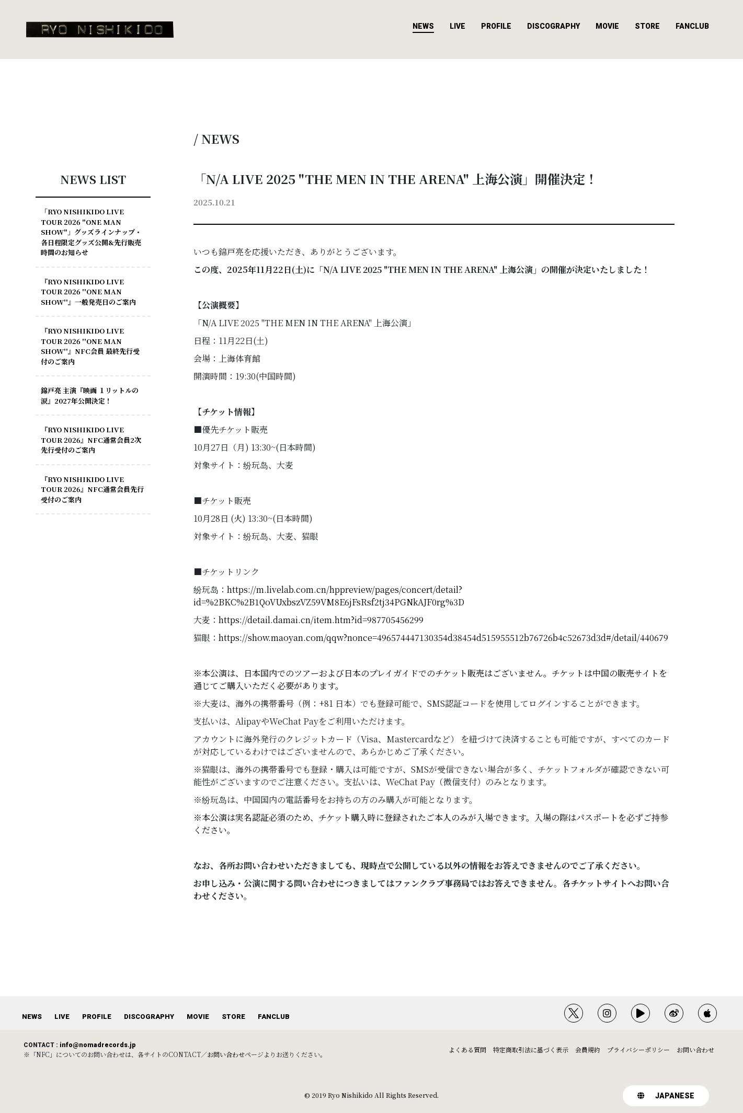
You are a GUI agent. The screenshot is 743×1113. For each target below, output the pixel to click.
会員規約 (587, 1049)
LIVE (457, 26)
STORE (647, 26)
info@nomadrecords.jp (97, 1045)
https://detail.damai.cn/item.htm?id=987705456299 (321, 620)
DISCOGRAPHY (553, 26)
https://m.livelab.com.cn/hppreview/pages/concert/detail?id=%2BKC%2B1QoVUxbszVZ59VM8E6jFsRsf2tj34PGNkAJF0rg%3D (328, 595)
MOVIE (607, 26)
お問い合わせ (226, 1054)
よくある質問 (467, 1049)
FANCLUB (692, 26)
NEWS (423, 26)
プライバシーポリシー (638, 1049)
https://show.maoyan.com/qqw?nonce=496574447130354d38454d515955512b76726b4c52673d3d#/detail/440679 (443, 638)
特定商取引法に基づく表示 (530, 1049)
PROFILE (496, 26)
